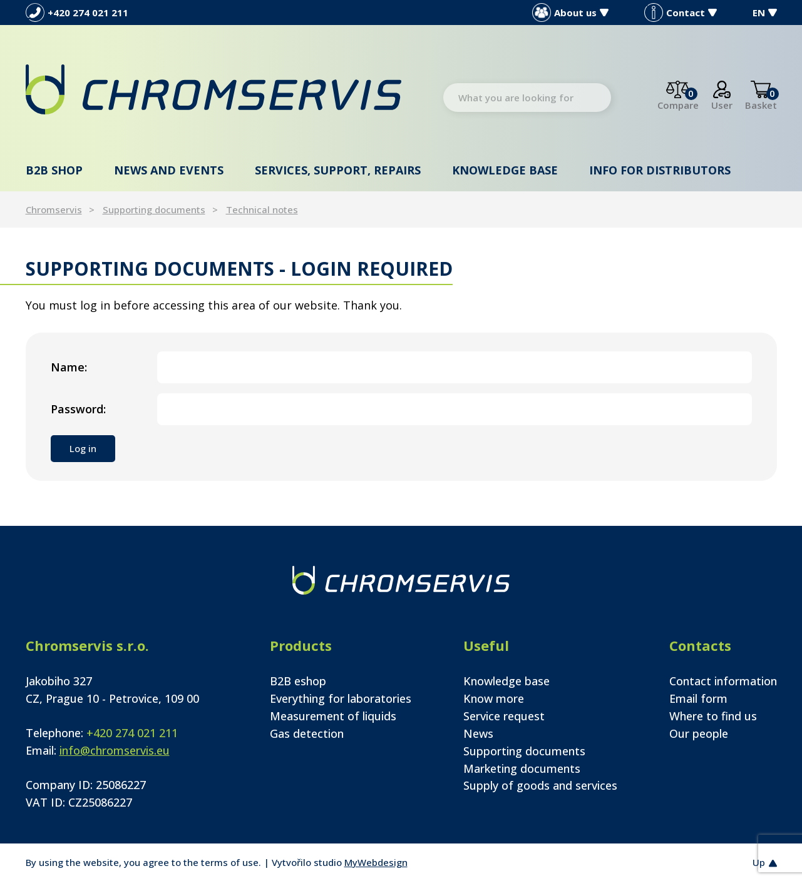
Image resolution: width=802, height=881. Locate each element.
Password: (78, 408)
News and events (169, 170)
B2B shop (54, 170)
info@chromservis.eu (114, 750)
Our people (698, 733)
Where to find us (713, 715)
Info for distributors (660, 170)
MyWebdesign (376, 862)
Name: (69, 367)
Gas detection (307, 733)
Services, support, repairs (338, 170)
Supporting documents (154, 209)
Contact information (723, 680)
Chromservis (54, 209)
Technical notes (262, 209)
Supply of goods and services (540, 785)
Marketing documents (521, 768)
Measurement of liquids (333, 715)
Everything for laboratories (340, 698)
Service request (504, 715)
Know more (493, 698)
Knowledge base (505, 170)
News (478, 733)
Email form (698, 698)
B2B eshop (298, 680)
